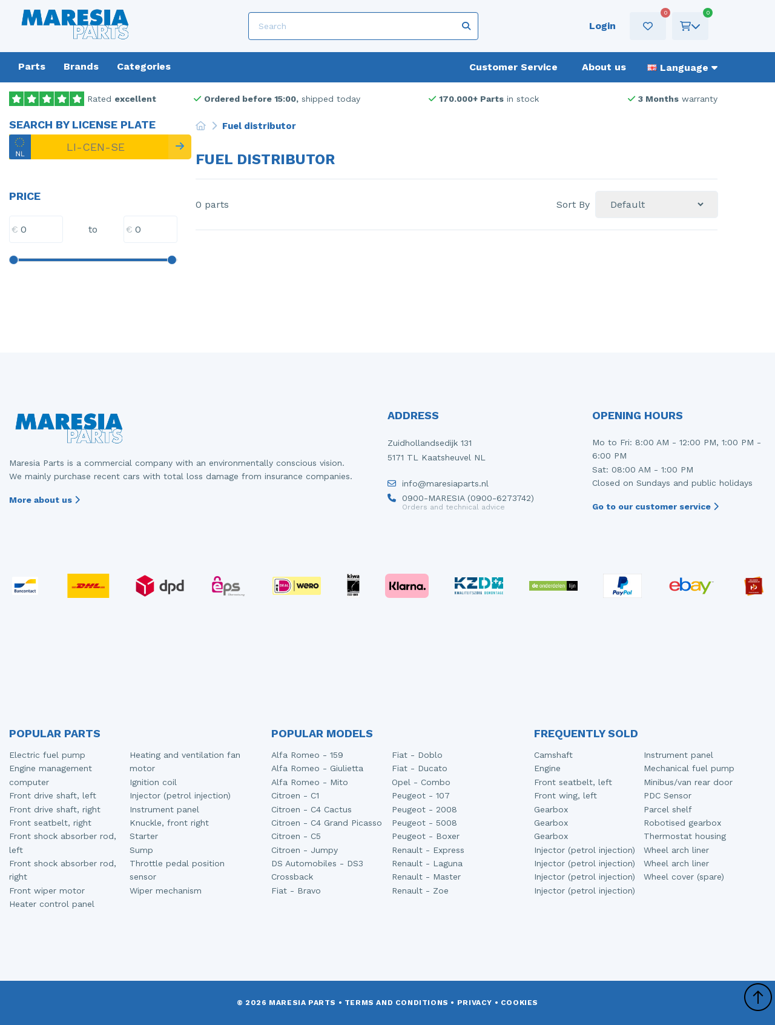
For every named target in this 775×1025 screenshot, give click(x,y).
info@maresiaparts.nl (438, 486)
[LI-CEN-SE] (88, 146)
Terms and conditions (397, 1002)
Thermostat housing (685, 836)
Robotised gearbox (682, 823)
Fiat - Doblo (417, 755)
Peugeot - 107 (421, 795)
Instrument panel (164, 809)
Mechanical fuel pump (689, 768)
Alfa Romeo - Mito (309, 782)
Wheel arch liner (676, 850)
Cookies (519, 1002)
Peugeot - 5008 (424, 823)
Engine (547, 768)
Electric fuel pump (47, 755)
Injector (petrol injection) (180, 795)
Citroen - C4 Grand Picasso (326, 823)
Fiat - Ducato (419, 768)
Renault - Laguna (427, 863)
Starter (144, 836)
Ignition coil (153, 782)
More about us (44, 500)
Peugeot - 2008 (424, 809)
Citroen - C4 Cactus (311, 809)
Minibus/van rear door (688, 782)
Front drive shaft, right (55, 809)
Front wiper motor (47, 890)
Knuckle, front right (169, 823)
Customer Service (513, 67)
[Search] (363, 26)
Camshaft (553, 755)
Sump (141, 850)
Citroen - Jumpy (304, 850)
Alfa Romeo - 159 (307, 755)
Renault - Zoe (420, 890)
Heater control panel (51, 904)
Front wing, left (565, 795)
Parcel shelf (668, 809)
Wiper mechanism (166, 890)
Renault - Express (428, 850)
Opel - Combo (421, 782)
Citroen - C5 (296, 836)
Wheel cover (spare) (684, 876)
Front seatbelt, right (50, 823)
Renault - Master (426, 876)
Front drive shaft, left (52, 795)
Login (602, 26)
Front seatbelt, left (573, 782)
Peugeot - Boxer (426, 836)
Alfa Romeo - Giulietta (317, 768)
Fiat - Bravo (296, 890)
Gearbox (551, 809)
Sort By (573, 205)
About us (604, 67)
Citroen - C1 (295, 795)
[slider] (13, 260)
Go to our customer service (655, 506)
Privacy (474, 1002)
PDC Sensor (667, 795)
